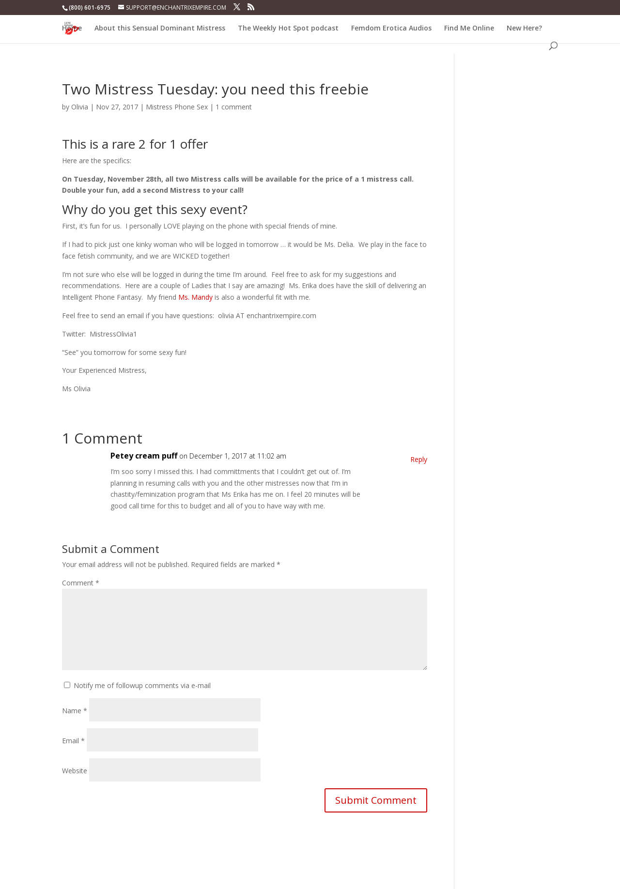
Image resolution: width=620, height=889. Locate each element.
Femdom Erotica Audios (391, 28)
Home (72, 28)
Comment (80, 582)
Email (73, 740)
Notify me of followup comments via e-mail (142, 685)
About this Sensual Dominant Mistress (159, 28)
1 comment (234, 106)
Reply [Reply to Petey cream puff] (418, 459)
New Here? (524, 28)
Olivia (79, 106)
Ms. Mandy (195, 297)
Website (74, 770)
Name (74, 710)
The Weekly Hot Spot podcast (288, 28)
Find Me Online (469, 28)
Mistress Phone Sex (177, 106)
